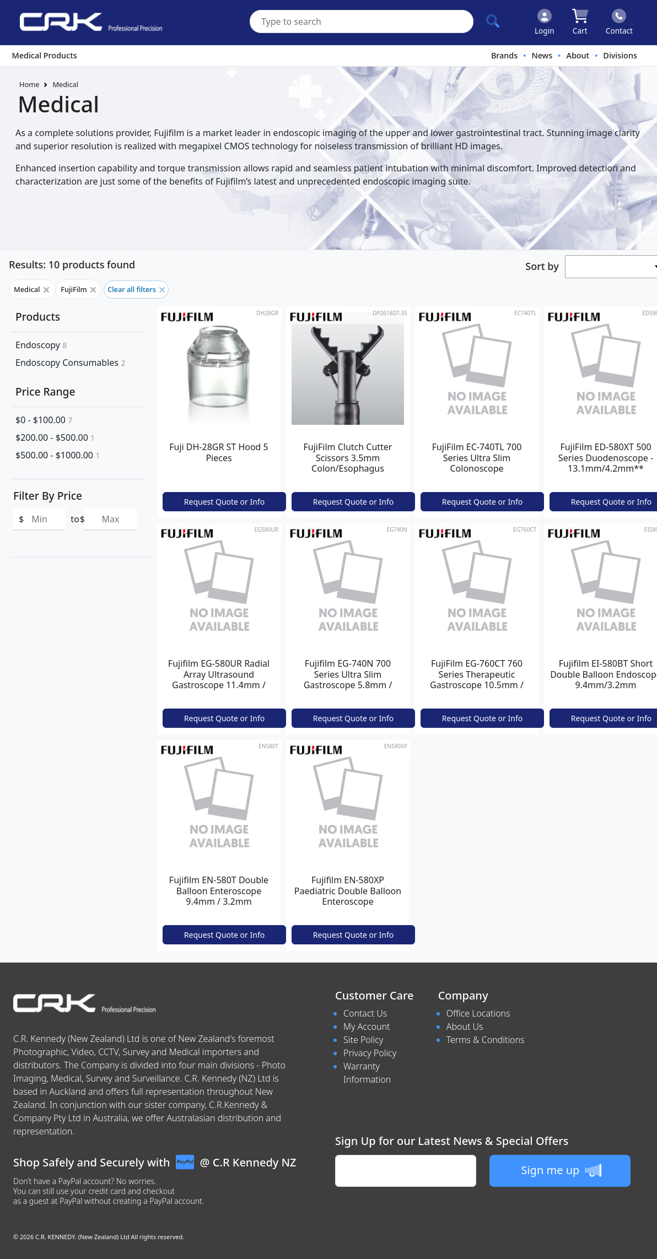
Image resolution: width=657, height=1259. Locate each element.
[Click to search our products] (493, 21)
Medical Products (44, 55)
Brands (504, 55)
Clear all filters (136, 289)
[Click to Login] (544, 22)
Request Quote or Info (224, 501)
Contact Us (365, 1013)
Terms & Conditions (485, 1040)
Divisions (620, 55)
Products (37, 316)
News (541, 55)
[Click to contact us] (619, 22)
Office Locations (478, 1013)
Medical (65, 84)
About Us (464, 1026)
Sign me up (561, 1170)
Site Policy (363, 1040)
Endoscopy (41, 345)
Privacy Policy (369, 1053)
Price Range (45, 391)
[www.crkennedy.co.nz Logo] (86, 22)
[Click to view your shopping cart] (580, 22)
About (577, 55)
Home (29, 84)
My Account (366, 1026)
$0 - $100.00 (43, 420)
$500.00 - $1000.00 (57, 455)
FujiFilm (78, 289)
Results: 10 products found (72, 264)
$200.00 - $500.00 (55, 437)
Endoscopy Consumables (70, 362)
